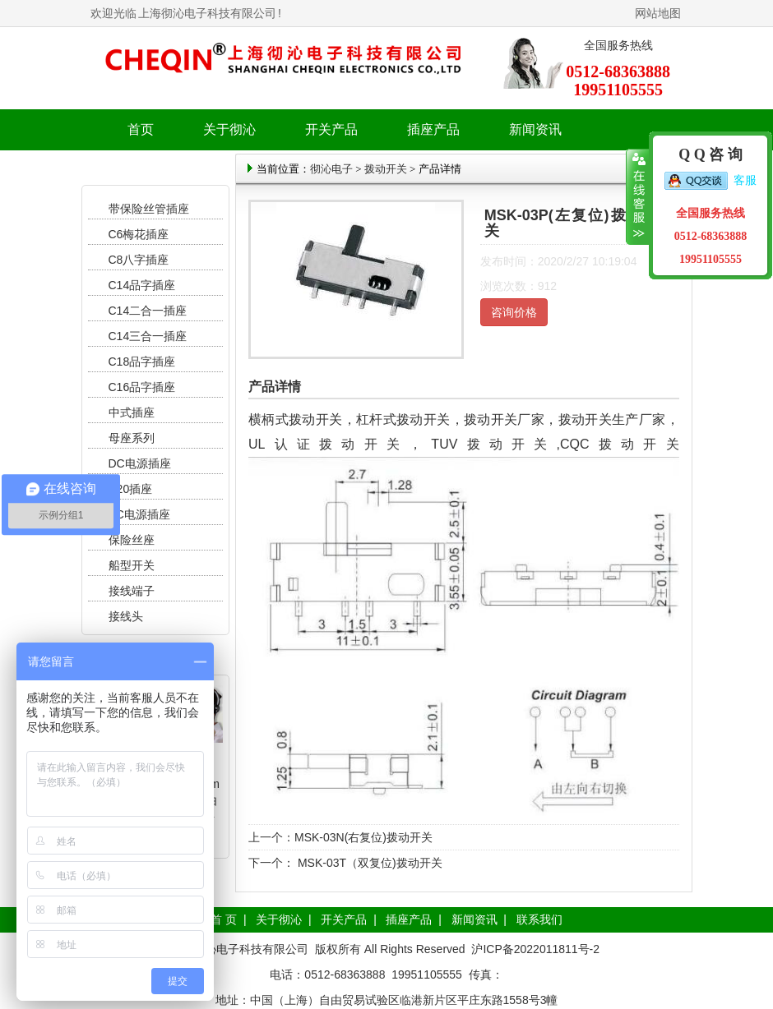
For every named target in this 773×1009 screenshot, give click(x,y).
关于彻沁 (229, 129)
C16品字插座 (142, 387)
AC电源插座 (141, 514)
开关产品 (344, 919)
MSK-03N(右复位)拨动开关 (363, 837)
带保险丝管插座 (150, 208)
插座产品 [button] (433, 129)
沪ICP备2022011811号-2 (535, 949)
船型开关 (132, 565)
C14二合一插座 (148, 310)
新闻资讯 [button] (535, 129)
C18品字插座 (142, 361)
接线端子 (132, 590)
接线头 (126, 616)
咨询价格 (514, 312)
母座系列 (132, 438)
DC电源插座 (141, 463)
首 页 (224, 919)
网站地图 (658, 13)
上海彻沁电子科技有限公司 (207, 13)
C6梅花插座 (139, 234)
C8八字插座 (139, 259)
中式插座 (132, 412)
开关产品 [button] (331, 129)
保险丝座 (132, 539)
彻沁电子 (331, 169)
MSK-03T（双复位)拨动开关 (368, 862)
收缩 (638, 197)
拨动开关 (385, 169)
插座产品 (409, 919)
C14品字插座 (142, 285)
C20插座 (131, 488)
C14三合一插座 (148, 336)
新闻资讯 (474, 919)
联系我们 (539, 919)
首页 (140, 129)
